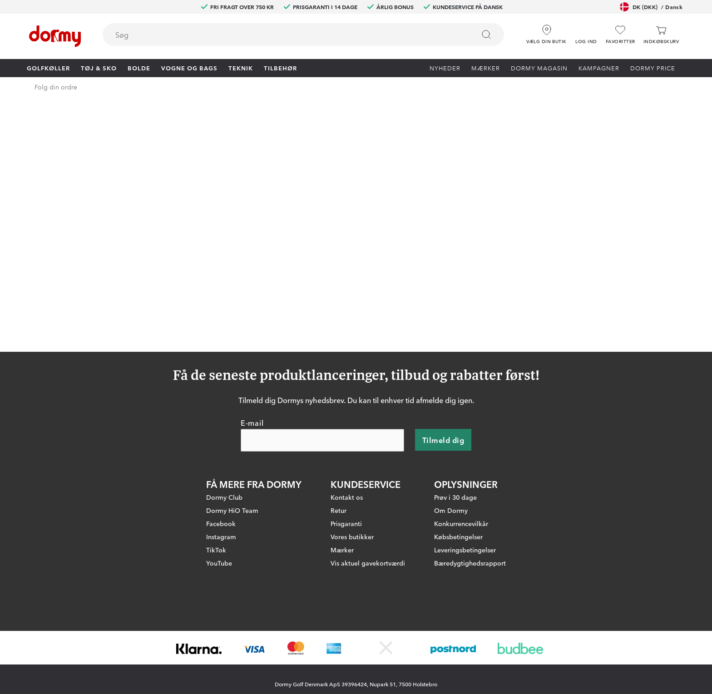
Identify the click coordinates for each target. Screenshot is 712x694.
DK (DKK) (651, 6)
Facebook (221, 479)
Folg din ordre (56, 86)
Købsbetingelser (458, 492)
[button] (586, 31)
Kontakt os (347, 453)
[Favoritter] (620, 34)
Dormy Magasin (539, 68)
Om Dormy (451, 466)
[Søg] (486, 34)
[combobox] (303, 34)
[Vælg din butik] (546, 31)
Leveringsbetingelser (465, 506)
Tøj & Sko (99, 68)
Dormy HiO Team (232, 466)
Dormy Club (224, 453)
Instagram (221, 492)
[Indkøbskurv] (661, 34)
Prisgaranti (346, 479)
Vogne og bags (189, 68)
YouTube (219, 519)
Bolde (139, 68)
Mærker (485, 68)
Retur (338, 466)
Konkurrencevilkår (461, 479)
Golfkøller (48, 68)
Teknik (240, 68)
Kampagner (598, 68)
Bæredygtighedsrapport (470, 519)
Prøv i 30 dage (455, 453)
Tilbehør (280, 68)
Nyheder (445, 68)
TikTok (216, 506)
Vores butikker (352, 492)
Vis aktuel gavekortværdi (368, 519)
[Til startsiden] (55, 36)
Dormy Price (652, 68)
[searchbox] (282, 34)
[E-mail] (322, 396)
